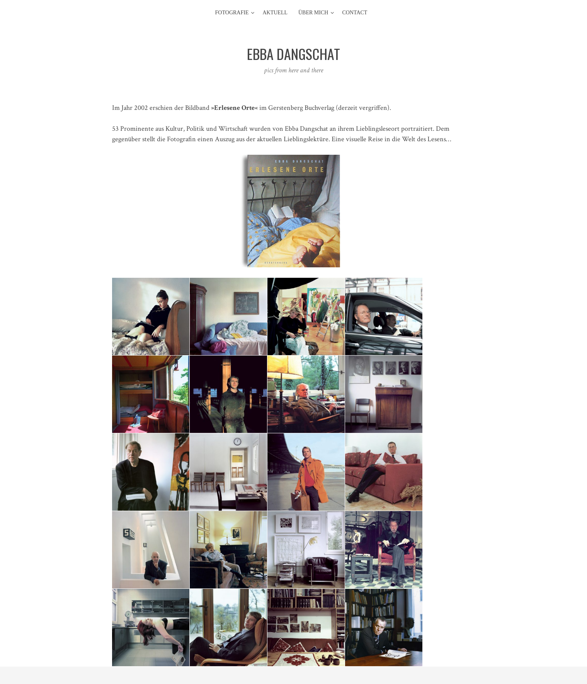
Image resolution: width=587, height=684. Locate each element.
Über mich (313, 12)
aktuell (275, 12)
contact (354, 12)
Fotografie (232, 12)
